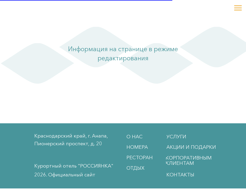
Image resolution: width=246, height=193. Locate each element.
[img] (12, 156)
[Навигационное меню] (238, 8)
